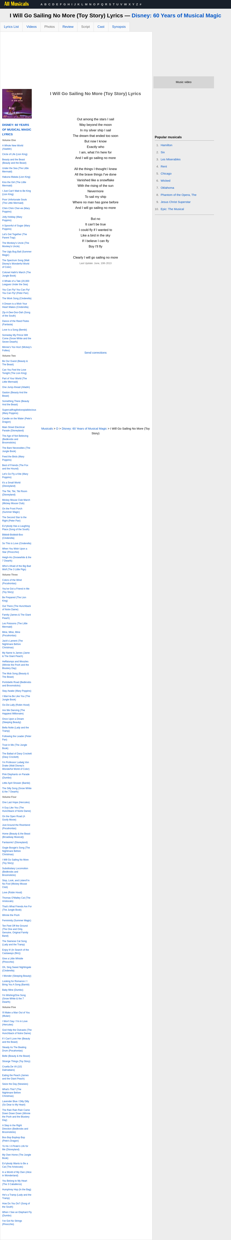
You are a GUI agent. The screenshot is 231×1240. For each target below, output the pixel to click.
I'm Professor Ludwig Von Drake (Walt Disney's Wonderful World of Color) (15, 765)
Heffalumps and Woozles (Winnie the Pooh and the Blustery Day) (15, 665)
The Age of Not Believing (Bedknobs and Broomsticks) (15, 439)
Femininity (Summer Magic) (16, 920)
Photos (49, 27)
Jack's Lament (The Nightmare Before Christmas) (12, 644)
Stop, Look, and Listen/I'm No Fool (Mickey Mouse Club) (15, 884)
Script (85, 27)
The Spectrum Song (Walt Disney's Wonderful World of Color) (15, 263)
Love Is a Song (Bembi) (14, 329)
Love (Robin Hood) (12, 892)
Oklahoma (167, 187)
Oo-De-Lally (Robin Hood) (16, 705)
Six (163, 152)
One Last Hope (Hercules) (16, 802)
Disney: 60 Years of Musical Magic (176, 15)
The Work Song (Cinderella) (17, 298)
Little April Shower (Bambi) (16, 783)
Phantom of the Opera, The (179, 194)
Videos (31, 27)
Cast (101, 27)
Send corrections (96, 352)
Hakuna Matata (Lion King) (16, 177)
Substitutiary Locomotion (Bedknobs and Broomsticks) (15, 872)
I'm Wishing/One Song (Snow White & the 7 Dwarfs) (14, 998)
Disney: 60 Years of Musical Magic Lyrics (16, 129)
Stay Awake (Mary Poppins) (16, 691)
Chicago (166, 173)
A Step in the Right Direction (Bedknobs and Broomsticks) (15, 1128)
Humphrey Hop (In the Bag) (16, 1189)
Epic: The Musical (172, 209)
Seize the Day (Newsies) (15, 1084)
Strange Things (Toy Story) (16, 1061)
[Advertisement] (76, 61)
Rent (164, 166)
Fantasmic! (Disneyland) (15, 842)
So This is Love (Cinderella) (16, 543)
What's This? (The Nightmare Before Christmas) (11, 1092)
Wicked (165, 180)
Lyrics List (11, 27)
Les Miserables (171, 159)
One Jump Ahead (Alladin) (16, 387)
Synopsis (119, 27)
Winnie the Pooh (11, 915)
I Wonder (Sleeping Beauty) (16, 976)
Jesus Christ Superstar (176, 202)
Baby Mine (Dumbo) (12, 990)
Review (68, 27)
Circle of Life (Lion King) (14, 154)
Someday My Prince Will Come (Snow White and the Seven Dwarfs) (16, 338)
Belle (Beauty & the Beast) (16, 1056)
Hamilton (166, 145)
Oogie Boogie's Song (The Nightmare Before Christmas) (16, 851)
